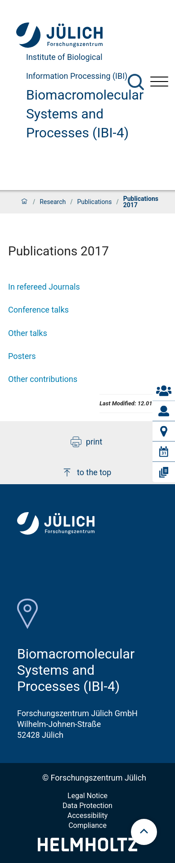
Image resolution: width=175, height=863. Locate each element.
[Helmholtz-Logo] (87, 848)
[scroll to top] (144, 832)
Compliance (87, 825)
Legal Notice (87, 795)
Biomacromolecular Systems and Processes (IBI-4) (85, 114)
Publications (94, 202)
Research (53, 202)
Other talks (27, 333)
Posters (22, 356)
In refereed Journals (44, 286)
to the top (86, 472)
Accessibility (87, 815)
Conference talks (38, 309)
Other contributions (42, 379)
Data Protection (87, 805)
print (86, 441)
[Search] (136, 82)
